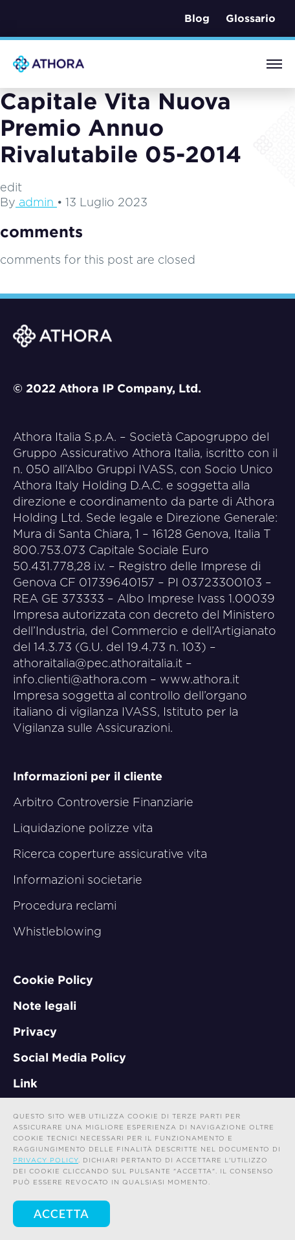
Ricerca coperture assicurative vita (110, 854)
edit (11, 187)
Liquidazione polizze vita (83, 828)
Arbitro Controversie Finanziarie (103, 802)
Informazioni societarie (77, 879)
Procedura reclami (64, 905)
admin (36, 202)
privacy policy (45, 1160)
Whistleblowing (57, 931)
